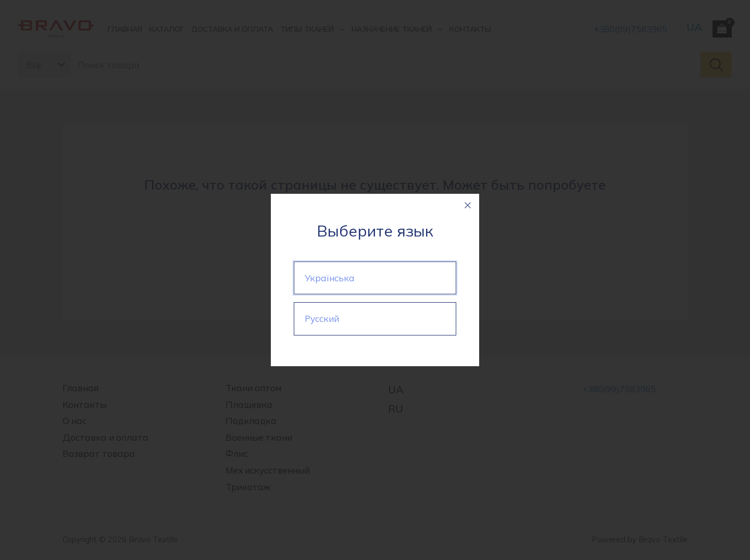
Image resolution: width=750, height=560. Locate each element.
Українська (330, 277)
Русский (322, 318)
